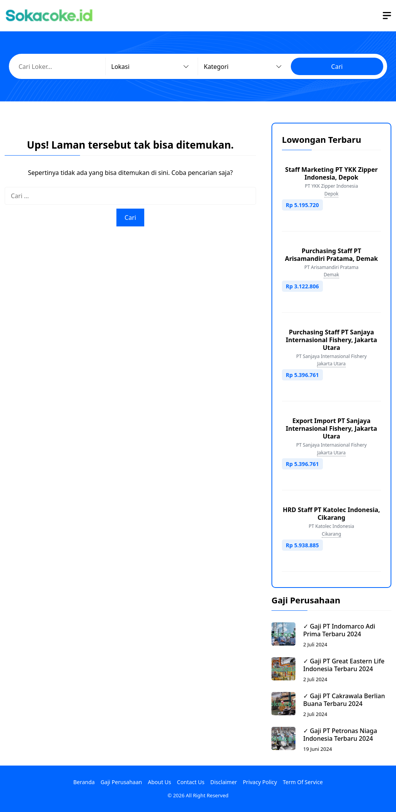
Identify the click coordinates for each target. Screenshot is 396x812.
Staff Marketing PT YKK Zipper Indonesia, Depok (331, 173)
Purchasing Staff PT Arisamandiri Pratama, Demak (331, 255)
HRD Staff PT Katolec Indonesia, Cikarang (331, 513)
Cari (337, 66)
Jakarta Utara (331, 363)
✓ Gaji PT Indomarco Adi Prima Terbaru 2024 (339, 630)
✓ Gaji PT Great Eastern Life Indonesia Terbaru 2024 (343, 665)
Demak (331, 274)
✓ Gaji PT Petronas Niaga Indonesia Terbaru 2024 (340, 734)
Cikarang (331, 534)
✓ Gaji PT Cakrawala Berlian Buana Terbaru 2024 (344, 700)
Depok (331, 193)
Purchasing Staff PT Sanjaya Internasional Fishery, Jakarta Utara (331, 340)
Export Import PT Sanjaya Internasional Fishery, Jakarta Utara (331, 428)
